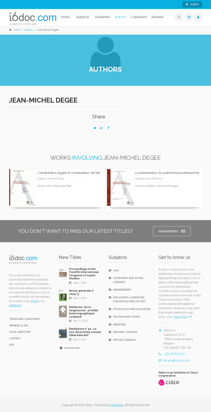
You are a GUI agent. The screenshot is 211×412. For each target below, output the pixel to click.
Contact (15, 338)
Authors (120, 17)
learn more (183, 316)
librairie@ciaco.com (174, 360)
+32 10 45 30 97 (171, 354)
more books (69, 348)
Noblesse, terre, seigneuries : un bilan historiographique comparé (83, 312)
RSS (11, 344)
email (34, 301)
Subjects (82, 17)
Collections (138, 17)
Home (65, 17)
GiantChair (117, 405)
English (192, 4)
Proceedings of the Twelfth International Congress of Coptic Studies (84, 273)
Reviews (158, 17)
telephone (15, 305)
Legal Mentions (20, 331)
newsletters (171, 231)
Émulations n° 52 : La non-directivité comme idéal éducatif (85, 332)
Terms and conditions (24, 318)
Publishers (102, 17)
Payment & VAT (18, 325)
